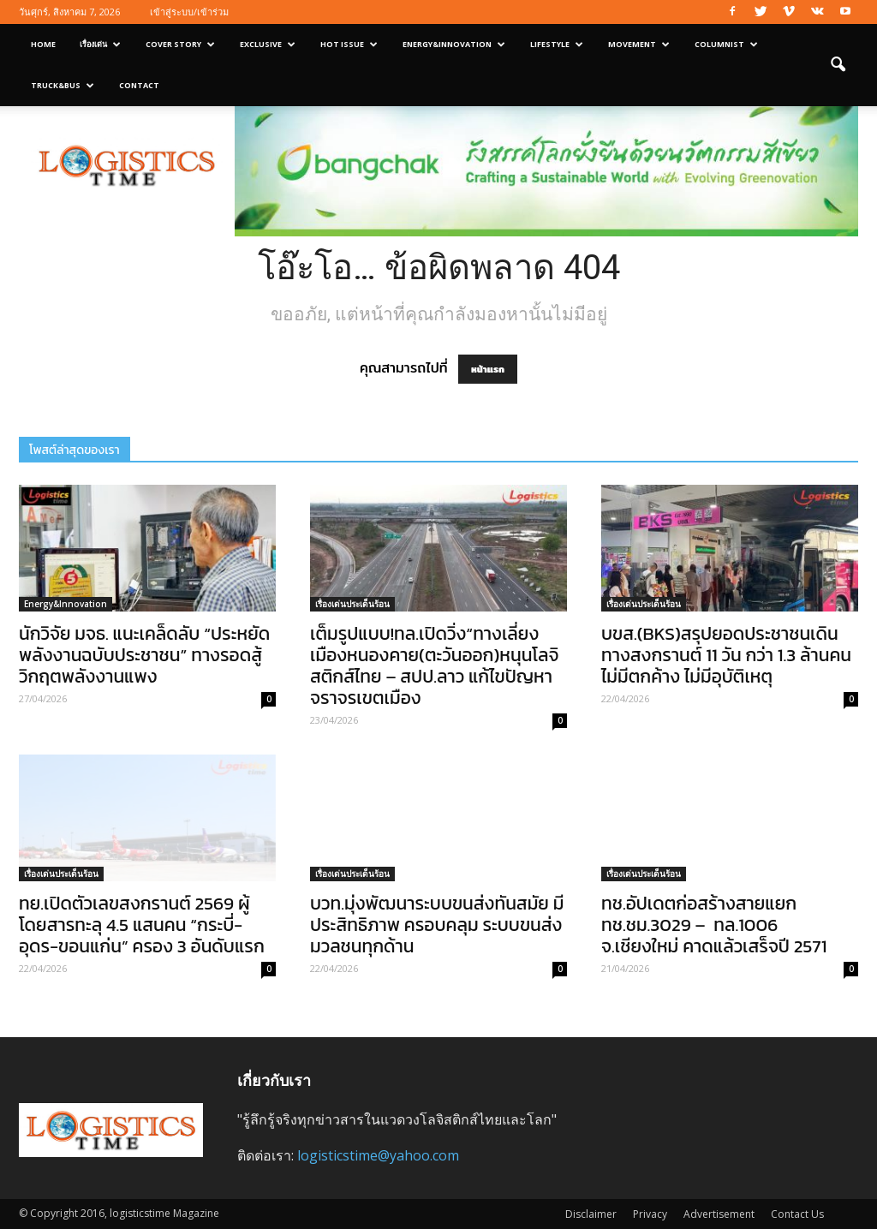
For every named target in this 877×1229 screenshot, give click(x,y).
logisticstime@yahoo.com (378, 1155)
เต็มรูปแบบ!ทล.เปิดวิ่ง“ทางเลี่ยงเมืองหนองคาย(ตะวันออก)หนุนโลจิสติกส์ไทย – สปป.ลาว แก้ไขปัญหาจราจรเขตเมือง (434, 665)
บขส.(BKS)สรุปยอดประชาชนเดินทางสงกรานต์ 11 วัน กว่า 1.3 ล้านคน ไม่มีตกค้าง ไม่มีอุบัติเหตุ (726, 654)
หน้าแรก (487, 369)
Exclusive (267, 44)
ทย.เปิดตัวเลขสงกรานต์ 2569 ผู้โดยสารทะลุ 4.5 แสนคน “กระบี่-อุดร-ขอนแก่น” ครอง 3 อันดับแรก (142, 924)
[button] (837, 65)
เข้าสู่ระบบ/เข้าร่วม (189, 11)
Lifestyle (556, 44)
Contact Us (797, 1214)
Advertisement (719, 1214)
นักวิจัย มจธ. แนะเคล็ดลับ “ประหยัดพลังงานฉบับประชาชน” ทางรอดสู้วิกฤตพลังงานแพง (144, 654)
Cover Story (180, 44)
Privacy (650, 1214)
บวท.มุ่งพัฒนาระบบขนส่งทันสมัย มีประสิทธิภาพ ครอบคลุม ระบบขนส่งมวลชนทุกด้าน (437, 924)
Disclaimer (591, 1214)
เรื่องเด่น (100, 44)
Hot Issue (349, 44)
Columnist (726, 44)
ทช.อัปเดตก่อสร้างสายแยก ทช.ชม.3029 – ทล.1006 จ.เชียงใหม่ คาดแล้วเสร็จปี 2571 (713, 924)
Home (43, 44)
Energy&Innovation (454, 44)
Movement (639, 44)
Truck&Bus (62, 85)
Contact (139, 85)
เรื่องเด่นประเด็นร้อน (352, 604)
